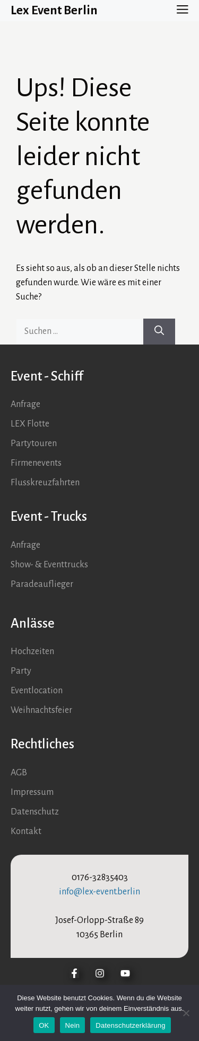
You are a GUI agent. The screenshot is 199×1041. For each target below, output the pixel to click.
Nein (72, 1025)
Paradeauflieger (42, 584)
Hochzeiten (32, 651)
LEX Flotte (30, 424)
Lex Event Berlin (54, 10)
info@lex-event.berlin (99, 892)
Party (21, 671)
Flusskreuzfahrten (45, 482)
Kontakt (26, 831)
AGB (19, 772)
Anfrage (25, 404)
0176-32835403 (100, 877)
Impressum (32, 792)
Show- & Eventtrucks (49, 564)
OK (44, 1025)
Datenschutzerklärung (130, 1025)
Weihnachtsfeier (41, 710)
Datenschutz (35, 812)
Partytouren (34, 443)
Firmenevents (36, 463)
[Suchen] (159, 332)
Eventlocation (37, 690)
